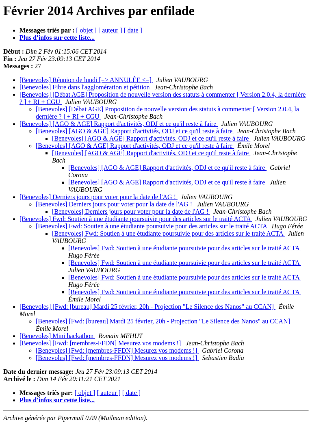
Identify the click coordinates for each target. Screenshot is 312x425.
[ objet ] (86, 30)
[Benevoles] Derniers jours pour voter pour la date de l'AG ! (99, 196)
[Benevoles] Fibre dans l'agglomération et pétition (86, 87)
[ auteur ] (110, 30)
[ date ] (133, 30)
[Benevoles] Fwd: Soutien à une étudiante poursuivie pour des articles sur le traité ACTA (136, 218)
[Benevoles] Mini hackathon (57, 335)
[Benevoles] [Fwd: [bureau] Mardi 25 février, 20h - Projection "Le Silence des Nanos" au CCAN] (147, 306)
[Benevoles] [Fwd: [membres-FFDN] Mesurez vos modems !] (101, 343)
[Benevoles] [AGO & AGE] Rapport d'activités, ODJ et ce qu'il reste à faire (119, 123)
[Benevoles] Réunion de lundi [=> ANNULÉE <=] (86, 79)
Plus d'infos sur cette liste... (57, 37)
